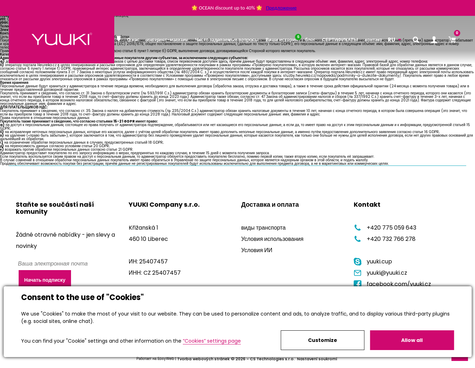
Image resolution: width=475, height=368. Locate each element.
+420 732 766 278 (385, 239)
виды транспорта (263, 228)
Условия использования (272, 239)
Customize (322, 340)
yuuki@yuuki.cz (380, 273)
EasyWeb (166, 358)
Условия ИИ (256, 250)
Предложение (281, 8)
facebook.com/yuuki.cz (392, 284)
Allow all (412, 340)
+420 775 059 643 (385, 228)
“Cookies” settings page (212, 340)
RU (391, 39)
